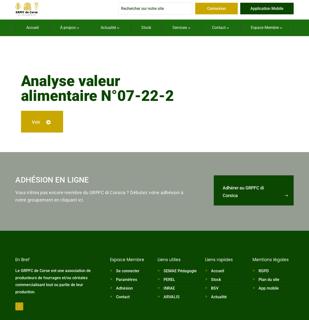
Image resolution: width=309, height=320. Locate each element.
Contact (123, 298)
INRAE (169, 289)
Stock (216, 280)
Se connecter (128, 272)
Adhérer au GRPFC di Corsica (243, 192)
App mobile (269, 289)
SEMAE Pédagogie (180, 272)
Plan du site (269, 280)
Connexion (216, 8)
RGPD (264, 272)
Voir (39, 122)
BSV (214, 289)
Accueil (217, 272)
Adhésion (124, 289)
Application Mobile (267, 8)
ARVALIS (172, 298)
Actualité (219, 298)
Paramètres (126, 280)
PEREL (169, 280)
